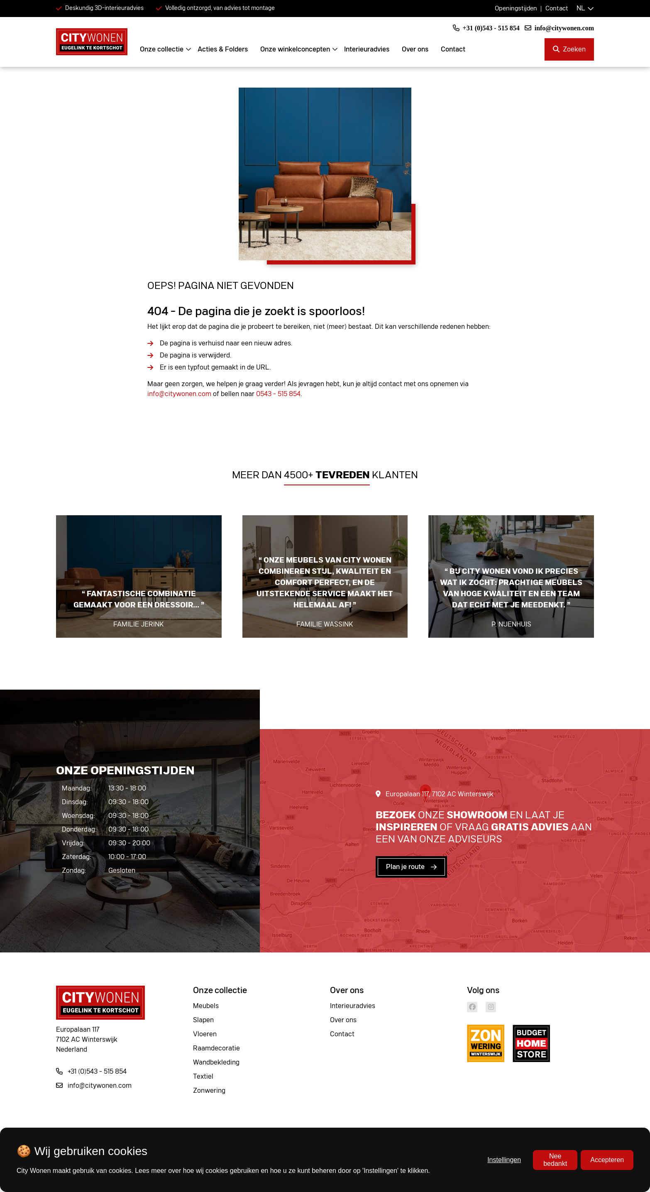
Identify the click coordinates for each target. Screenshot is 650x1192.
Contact (556, 8)
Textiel (203, 1076)
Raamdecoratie (216, 1048)
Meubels (206, 1006)
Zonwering (209, 1090)
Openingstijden (516, 8)
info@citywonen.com (559, 28)
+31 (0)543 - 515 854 (486, 28)
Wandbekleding (216, 1062)
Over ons (420, 49)
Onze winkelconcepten (300, 49)
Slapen (203, 1020)
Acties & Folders (228, 49)
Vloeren (205, 1034)
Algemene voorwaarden (416, 1176)
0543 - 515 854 (278, 394)
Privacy (391, 1162)
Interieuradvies (372, 49)
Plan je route (405, 867)
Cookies (392, 1148)
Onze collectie (167, 49)
